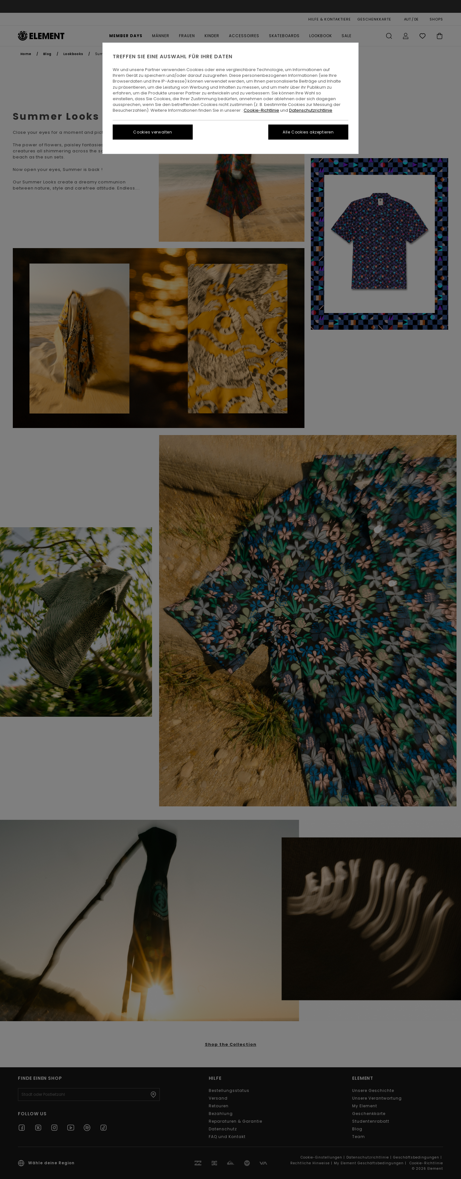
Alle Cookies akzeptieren (308, 132)
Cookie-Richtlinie (261, 110)
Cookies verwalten (152, 132)
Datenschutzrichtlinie (310, 110)
